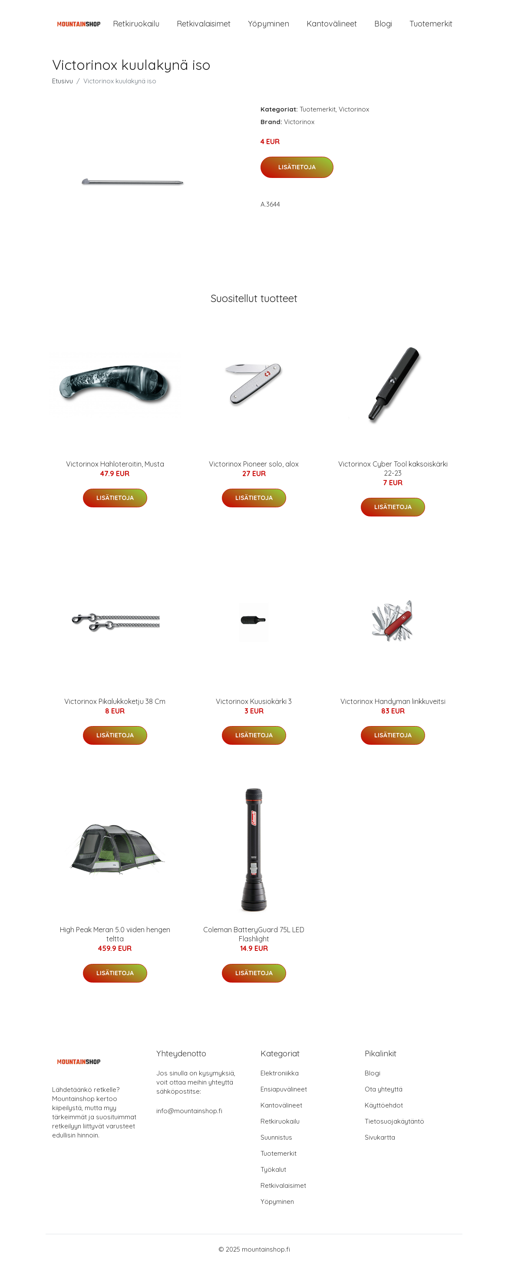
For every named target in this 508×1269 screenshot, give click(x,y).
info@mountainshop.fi (189, 1115)
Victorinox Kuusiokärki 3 (254, 705)
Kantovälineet (332, 26)
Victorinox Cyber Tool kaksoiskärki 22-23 (393, 473)
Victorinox (354, 113)
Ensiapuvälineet (284, 1094)
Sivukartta (380, 1142)
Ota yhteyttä (383, 1094)
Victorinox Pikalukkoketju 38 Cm (114, 705)
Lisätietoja (297, 171)
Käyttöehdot (384, 1110)
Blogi (383, 26)
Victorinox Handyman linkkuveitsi (392, 705)
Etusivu (62, 85)
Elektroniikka (280, 1078)
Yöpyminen (268, 26)
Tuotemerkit (430, 26)
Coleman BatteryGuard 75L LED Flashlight (253, 939)
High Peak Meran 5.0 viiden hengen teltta (115, 939)
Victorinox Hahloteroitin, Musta (115, 468)
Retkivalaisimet (204, 26)
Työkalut (273, 1174)
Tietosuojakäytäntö (394, 1126)
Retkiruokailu (136, 26)
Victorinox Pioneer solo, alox (254, 468)
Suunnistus (276, 1142)
